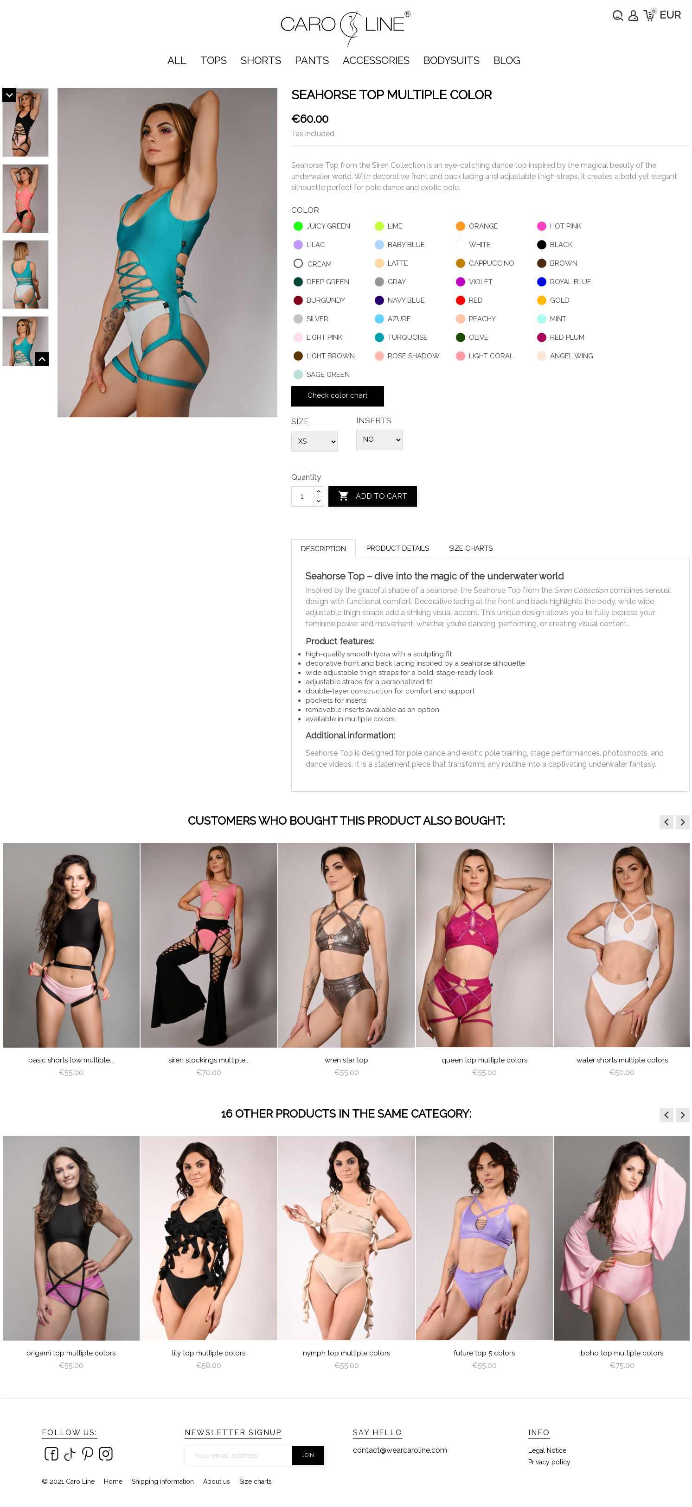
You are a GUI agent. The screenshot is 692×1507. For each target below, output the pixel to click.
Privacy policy (549, 1462)
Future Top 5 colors (484, 1353)
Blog (506, 60)
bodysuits (451, 60)
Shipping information (163, 1481)
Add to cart (372, 496)
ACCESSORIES (376, 60)
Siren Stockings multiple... (346, 1060)
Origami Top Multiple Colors (70, 1353)
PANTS (312, 60)
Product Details (397, 548)
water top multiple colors (71, 1060)
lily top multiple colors (208, 1353)
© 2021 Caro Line (68, 1481)
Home (113, 1481)
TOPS (213, 60)
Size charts (471, 548)
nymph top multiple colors (346, 1353)
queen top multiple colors (622, 1060)
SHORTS (261, 60)
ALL (176, 60)
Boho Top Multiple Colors (622, 1353)
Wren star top (484, 1060)
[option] (71, 964)
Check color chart (337, 395)
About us (216, 1481)
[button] (666, 822)
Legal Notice (547, 1450)
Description (323, 549)
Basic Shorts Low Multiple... (209, 1060)
